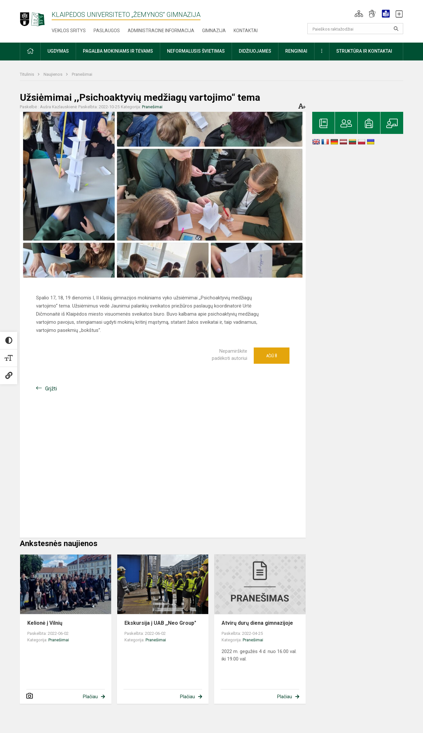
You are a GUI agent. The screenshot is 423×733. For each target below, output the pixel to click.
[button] (358, 14)
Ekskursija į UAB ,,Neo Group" (160, 623)
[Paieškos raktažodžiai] (355, 28)
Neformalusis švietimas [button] (196, 51)
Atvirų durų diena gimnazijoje (257, 623)
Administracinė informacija (161, 30)
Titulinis (27, 74)
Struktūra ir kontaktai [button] (364, 51)
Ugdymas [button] (58, 51)
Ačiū (271, 355)
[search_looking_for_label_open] (396, 28)
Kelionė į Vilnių (44, 623)
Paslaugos (107, 30)
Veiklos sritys (69, 30)
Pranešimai (82, 74)
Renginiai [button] (296, 51)
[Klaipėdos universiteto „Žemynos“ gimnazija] (36, 16)
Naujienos (53, 74)
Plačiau (90, 696)
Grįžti (51, 389)
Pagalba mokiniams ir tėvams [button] (118, 51)
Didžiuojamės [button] (255, 51)
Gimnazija (214, 30)
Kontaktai (246, 30)
